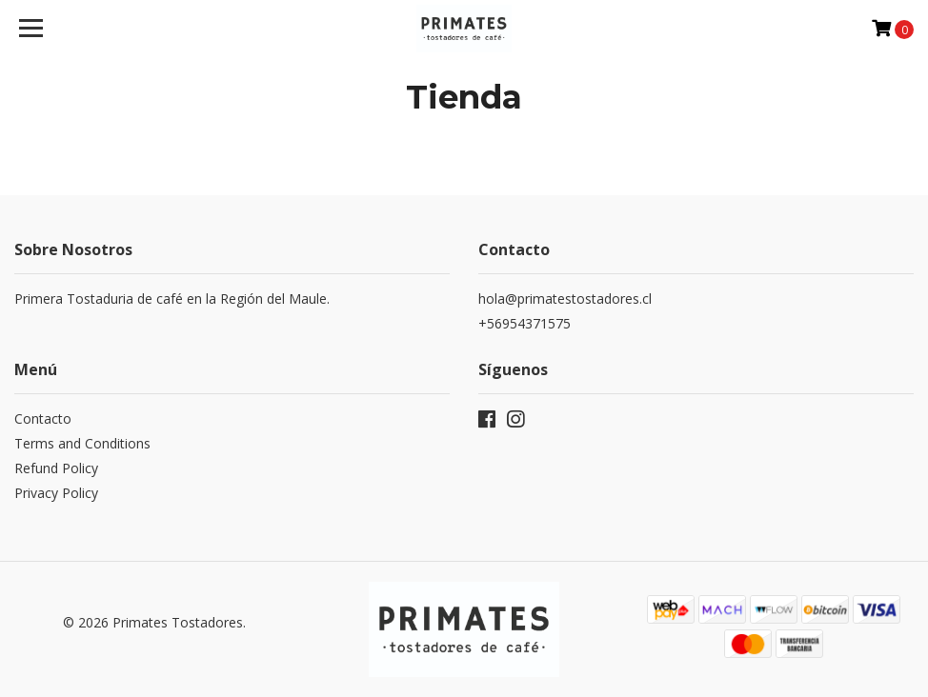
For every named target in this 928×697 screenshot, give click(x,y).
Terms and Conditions (82, 443)
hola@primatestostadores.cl (565, 298)
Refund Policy (56, 468)
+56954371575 (524, 323)
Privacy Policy (56, 493)
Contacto (42, 418)
